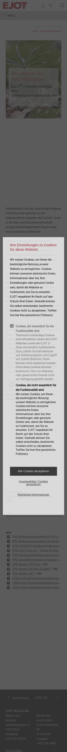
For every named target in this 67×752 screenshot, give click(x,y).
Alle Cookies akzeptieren (33, 471)
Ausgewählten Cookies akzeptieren (33, 483)
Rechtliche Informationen (33, 494)
